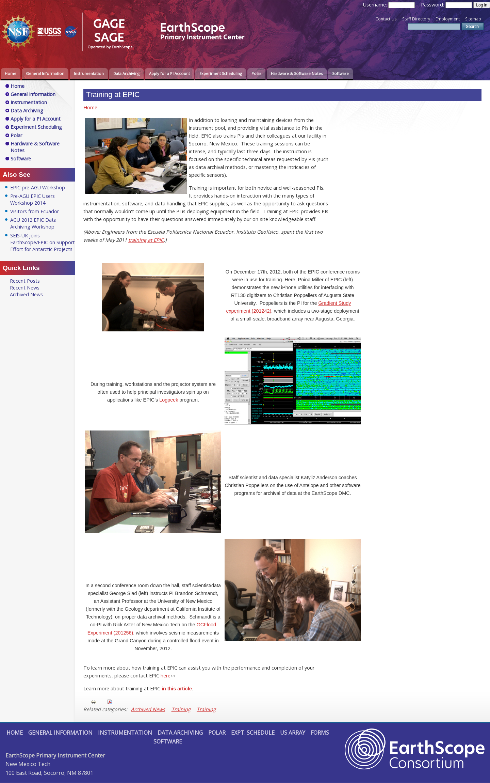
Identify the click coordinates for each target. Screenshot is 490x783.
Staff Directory (416, 19)
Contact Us (386, 19)
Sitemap (473, 19)
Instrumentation (89, 73)
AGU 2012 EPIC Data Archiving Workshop (33, 223)
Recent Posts (25, 281)
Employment (448, 19)
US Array (292, 732)
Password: (433, 4)
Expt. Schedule (253, 732)
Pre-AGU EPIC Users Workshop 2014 (32, 199)
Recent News (24, 287)
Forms (320, 732)
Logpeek (168, 400)
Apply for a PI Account (169, 73)
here (165, 675)
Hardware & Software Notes (297, 73)
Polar (256, 73)
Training (181, 709)
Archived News (148, 709)
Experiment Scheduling (220, 73)
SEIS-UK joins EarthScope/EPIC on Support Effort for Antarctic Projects (42, 242)
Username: (375, 4)
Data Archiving (126, 73)
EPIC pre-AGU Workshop (37, 187)
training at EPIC (146, 240)
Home (10, 73)
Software (340, 73)
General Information (45, 73)
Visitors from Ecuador (34, 211)
